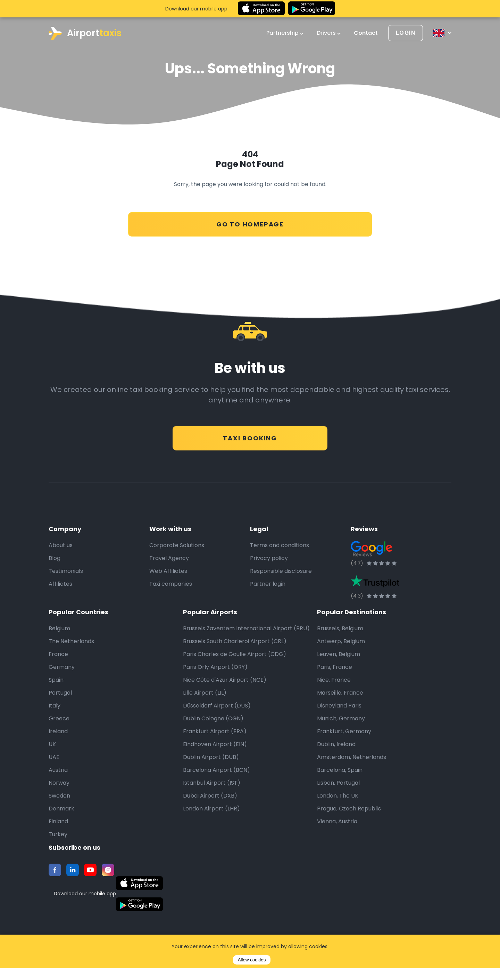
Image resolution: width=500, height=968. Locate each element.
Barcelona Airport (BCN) (216, 770)
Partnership (284, 33)
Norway (59, 783)
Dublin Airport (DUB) (211, 757)
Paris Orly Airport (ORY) (215, 667)
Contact (366, 33)
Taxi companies (170, 584)
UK (52, 745)
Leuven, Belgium (338, 654)
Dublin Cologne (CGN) (213, 719)
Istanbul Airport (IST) (211, 783)
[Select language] (442, 33)
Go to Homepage (250, 220)
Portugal (60, 693)
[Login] (405, 33)
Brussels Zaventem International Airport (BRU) (246, 629)
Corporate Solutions (176, 546)
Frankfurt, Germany (344, 732)
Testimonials (66, 571)
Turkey (58, 835)
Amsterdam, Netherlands (351, 757)
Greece (59, 719)
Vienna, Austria (337, 822)
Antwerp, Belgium (341, 642)
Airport (85, 33)
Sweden (59, 796)
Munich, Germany (341, 719)
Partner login (267, 584)
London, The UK (337, 796)
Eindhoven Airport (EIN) (215, 745)
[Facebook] (55, 870)
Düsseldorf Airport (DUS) (217, 706)
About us (61, 546)
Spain (56, 680)
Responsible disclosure (281, 571)
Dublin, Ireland (336, 745)
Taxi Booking (250, 434)
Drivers (329, 33)
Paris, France (334, 667)
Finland (58, 822)
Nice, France (334, 680)
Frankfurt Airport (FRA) (215, 732)
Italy (54, 706)
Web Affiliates (168, 571)
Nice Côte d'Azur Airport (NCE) (224, 680)
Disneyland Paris (339, 706)
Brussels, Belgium (340, 629)
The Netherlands (71, 642)
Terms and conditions (279, 546)
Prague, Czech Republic (349, 809)
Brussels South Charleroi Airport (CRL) (234, 642)
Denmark (61, 809)
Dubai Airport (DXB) (210, 796)
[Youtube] (90, 870)
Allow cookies (252, 959)
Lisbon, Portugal (338, 783)
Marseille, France (340, 693)
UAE (54, 757)
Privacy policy (269, 558)
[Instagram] (108, 870)
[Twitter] (72, 870)
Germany (62, 667)
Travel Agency (169, 558)
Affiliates (60, 584)
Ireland (58, 732)
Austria (58, 770)
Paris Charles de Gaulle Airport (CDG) (234, 654)
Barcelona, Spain (339, 770)
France (58, 654)
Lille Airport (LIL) (204, 693)
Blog (54, 558)
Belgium (59, 629)
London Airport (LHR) (211, 809)
